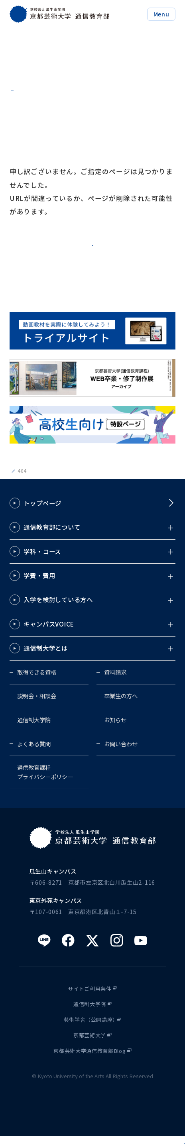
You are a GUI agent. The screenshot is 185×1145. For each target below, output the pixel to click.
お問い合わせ (121, 752)
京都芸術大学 (89, 1044)
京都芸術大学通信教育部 (37, 479)
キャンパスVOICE (49, 633)
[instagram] (116, 949)
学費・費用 (39, 584)
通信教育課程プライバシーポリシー (45, 781)
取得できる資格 (36, 681)
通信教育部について (52, 536)
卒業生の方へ (121, 705)
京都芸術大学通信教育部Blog (89, 1060)
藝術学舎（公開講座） (91, 1029)
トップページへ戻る (93, 247)
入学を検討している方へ (58, 608)
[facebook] (68, 949)
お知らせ (115, 729)
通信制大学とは (45, 657)
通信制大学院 (34, 729)
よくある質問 (34, 752)
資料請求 (115, 681)
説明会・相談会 (36, 705)
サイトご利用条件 (89, 997)
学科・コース (42, 560)
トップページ (42, 511)
